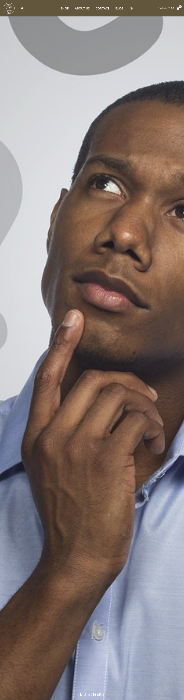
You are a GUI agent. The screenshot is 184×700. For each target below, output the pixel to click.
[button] (22, 8)
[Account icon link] (131, 8)
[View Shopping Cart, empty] (168, 8)
